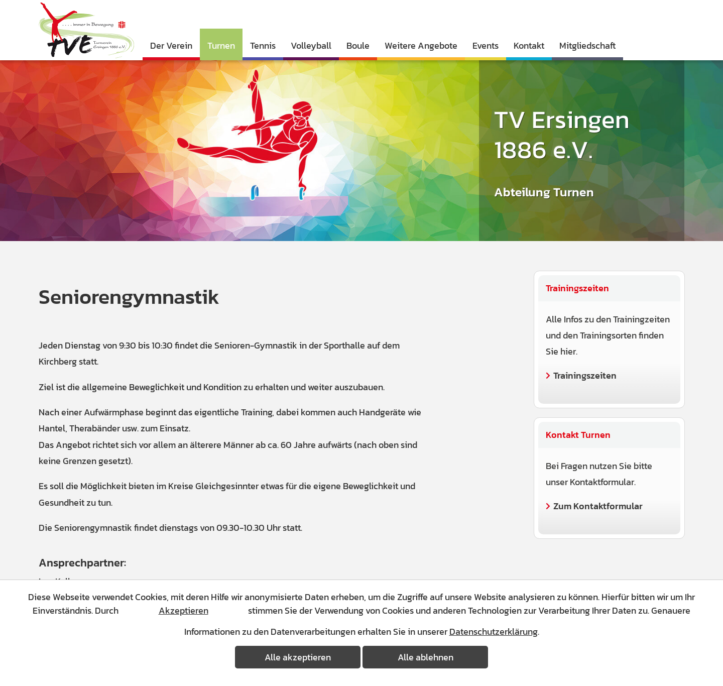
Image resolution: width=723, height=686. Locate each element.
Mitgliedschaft (587, 45)
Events (485, 45)
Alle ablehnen (425, 657)
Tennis (263, 45)
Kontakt (529, 45)
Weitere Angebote (421, 45)
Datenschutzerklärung (493, 631)
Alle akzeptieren (298, 657)
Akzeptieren (183, 610)
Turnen (221, 45)
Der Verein (171, 45)
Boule (358, 45)
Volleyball (311, 45)
